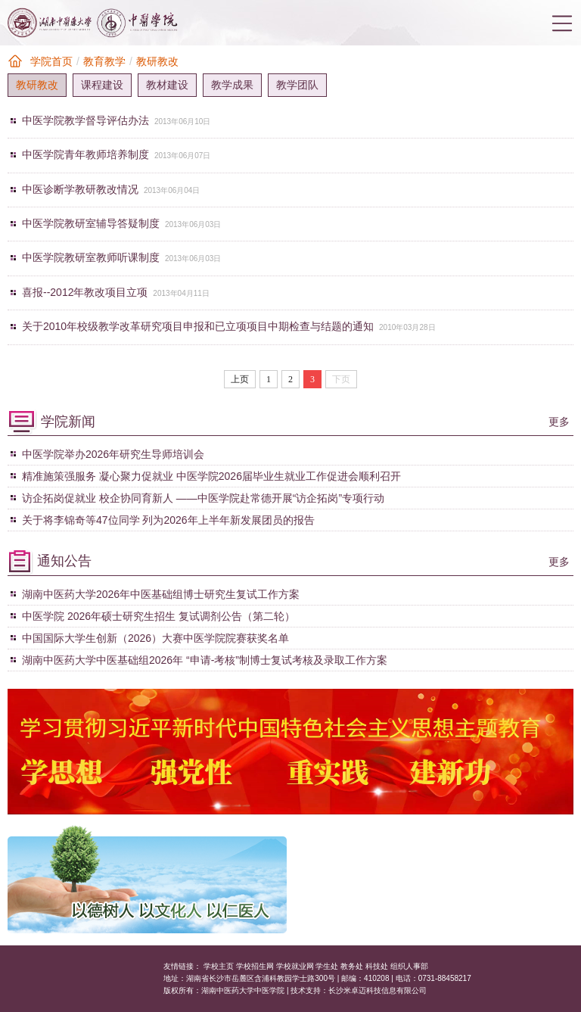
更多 (559, 422)
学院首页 (51, 61)
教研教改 (157, 61)
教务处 (351, 966)
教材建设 (167, 85)
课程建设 (102, 85)
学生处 (326, 966)
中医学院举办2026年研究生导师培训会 (113, 454)
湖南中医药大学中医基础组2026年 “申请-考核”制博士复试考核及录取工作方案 (204, 660)
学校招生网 (255, 966)
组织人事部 (409, 966)
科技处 (376, 966)
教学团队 (297, 85)
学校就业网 (295, 966)
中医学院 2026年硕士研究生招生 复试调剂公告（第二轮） (158, 616)
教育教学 (104, 61)
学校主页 (219, 966)
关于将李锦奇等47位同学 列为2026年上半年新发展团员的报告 (168, 520)
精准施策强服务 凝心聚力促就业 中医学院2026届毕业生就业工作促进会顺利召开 (211, 476)
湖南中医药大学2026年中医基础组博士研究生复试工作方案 (161, 594)
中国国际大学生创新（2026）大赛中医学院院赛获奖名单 (155, 638)
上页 (240, 379)
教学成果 (232, 85)
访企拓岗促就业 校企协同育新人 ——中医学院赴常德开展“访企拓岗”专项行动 (203, 498)
